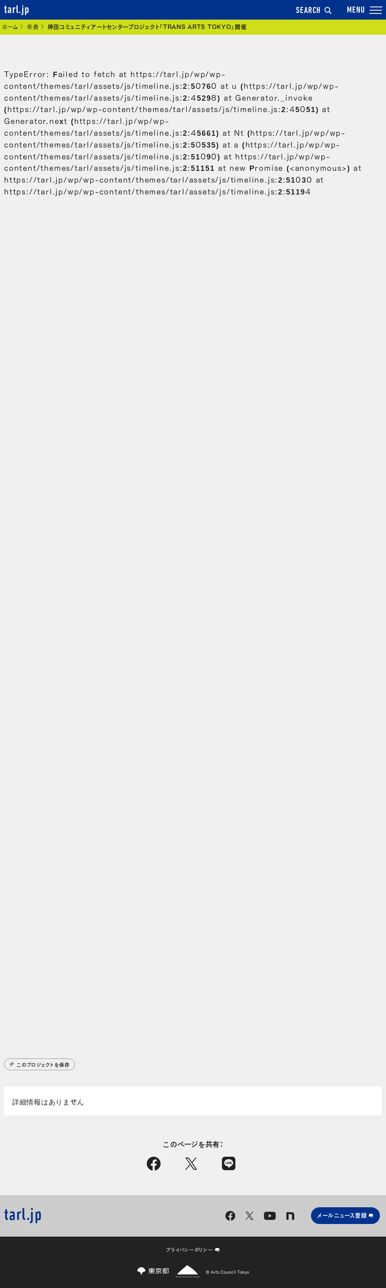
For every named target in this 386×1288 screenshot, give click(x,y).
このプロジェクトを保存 (39, 1064)
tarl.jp (16, 10)
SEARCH (314, 11)
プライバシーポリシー (193, 1249)
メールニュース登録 (345, 1215)
